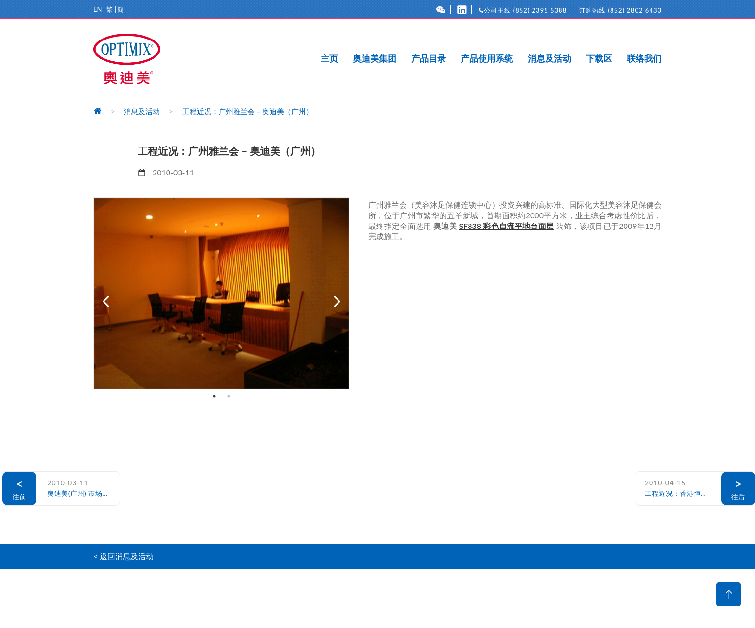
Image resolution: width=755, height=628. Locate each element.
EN (97, 9)
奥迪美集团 (374, 58)
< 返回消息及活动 (123, 556)
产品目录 (428, 58)
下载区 (599, 58)
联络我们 (644, 58)
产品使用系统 (487, 58)
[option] (221, 293)
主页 (329, 58)
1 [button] (214, 396)
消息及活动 (549, 58)
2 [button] (229, 396)
